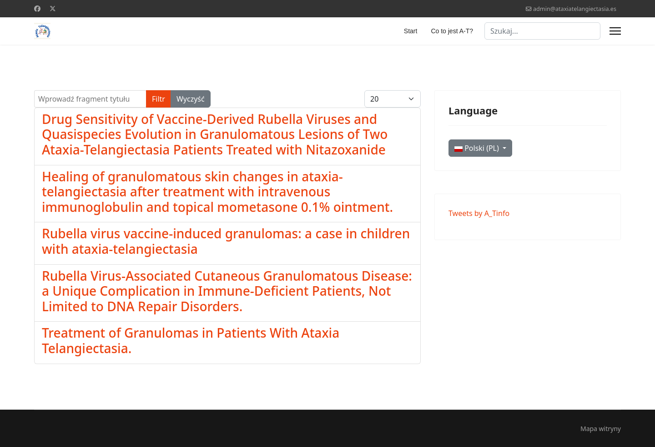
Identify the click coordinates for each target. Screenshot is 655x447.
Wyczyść (190, 99)
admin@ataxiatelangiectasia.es (574, 9)
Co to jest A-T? (452, 31)
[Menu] (615, 31)
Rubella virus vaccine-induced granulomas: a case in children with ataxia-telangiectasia (226, 241)
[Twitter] (53, 8)
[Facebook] (37, 8)
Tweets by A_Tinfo (478, 213)
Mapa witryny (600, 428)
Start (411, 31)
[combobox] (542, 31)
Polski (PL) (477, 148)
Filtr (158, 99)
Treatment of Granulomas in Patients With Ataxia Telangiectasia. (190, 340)
